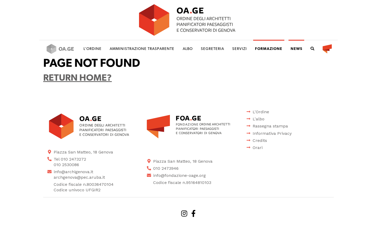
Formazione (268, 49)
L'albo (258, 118)
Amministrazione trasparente (142, 49)
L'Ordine (261, 111)
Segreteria (212, 49)
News (296, 49)
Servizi (239, 49)
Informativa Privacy (272, 133)
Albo (188, 49)
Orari (258, 147)
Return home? (77, 78)
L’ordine (93, 49)
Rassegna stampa (270, 126)
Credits (260, 140)
